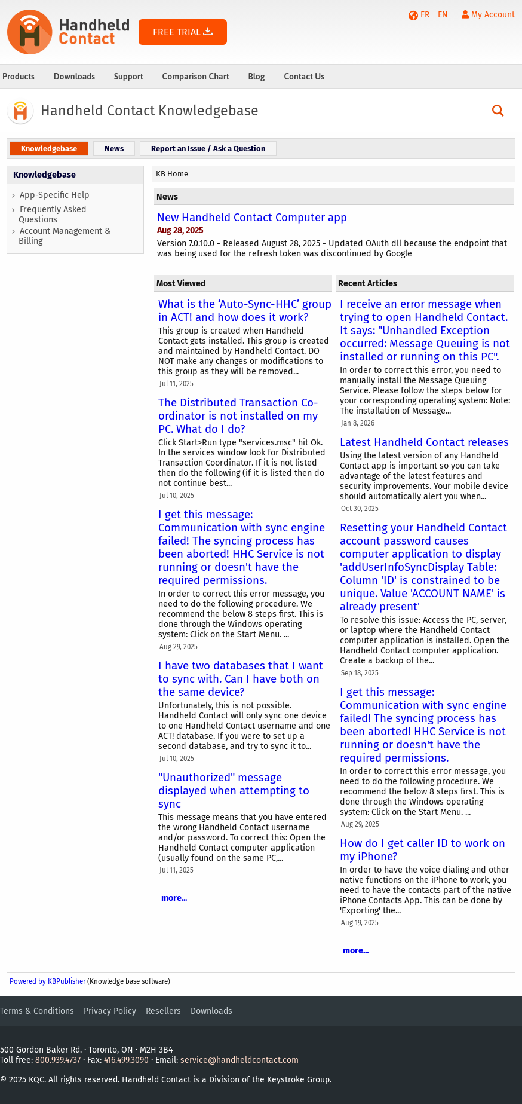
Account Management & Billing (64, 236)
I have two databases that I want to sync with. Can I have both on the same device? (240, 679)
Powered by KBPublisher (47, 981)
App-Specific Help (55, 195)
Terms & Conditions (37, 1011)
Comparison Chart (195, 76)
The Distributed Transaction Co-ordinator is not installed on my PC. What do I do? (238, 416)
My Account (488, 15)
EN (443, 15)
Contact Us (304, 76)
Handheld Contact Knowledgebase (150, 110)
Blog (256, 76)
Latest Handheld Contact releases (424, 442)
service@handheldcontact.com (239, 1060)
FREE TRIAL (183, 32)
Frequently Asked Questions (53, 214)
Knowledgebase (44, 175)
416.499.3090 (126, 1060)
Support (128, 76)
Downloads (74, 76)
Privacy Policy (110, 1011)
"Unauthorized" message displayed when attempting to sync (233, 791)
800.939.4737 (58, 1060)
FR (424, 15)
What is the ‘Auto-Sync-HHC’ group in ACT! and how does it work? (244, 311)
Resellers (163, 1011)
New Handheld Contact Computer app (252, 217)
